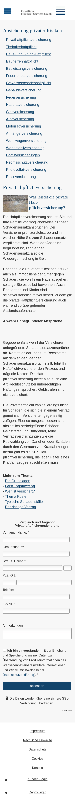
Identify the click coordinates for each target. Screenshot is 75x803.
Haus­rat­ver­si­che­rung (22, 105)
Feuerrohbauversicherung (26, 76)
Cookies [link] (37, 758)
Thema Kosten (16, 497)
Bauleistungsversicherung (26, 69)
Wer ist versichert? (20, 491)
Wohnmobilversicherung (25, 148)
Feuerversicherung (21, 97)
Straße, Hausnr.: (14, 561)
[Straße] (32, 568)
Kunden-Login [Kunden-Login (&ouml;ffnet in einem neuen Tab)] (38, 779)
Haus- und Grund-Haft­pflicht (28, 54)
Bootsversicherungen (23, 155)
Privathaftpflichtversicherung (28, 40)
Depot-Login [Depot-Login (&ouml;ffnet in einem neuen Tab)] (37, 792)
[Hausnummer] (67, 568)
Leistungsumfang (20, 486)
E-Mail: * (9, 604)
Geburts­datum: (13, 547)
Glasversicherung (20, 112)
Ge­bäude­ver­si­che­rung (23, 90)
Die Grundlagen (17, 481)
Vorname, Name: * (16, 532)
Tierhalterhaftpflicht (21, 47)
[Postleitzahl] (9, 582)
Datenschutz (37, 749)
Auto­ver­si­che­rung (20, 119)
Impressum (37, 731)
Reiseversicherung (21, 177)
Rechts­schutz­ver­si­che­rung (27, 162)
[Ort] (44, 582)
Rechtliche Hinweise (37, 740)
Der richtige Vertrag (20, 507)
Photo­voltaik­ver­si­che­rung (26, 170)
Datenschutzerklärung (18, 675)
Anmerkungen (13, 625)
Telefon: (8, 590)
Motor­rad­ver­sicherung (23, 126)
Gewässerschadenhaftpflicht (28, 83)
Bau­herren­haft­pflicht (22, 61)
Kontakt (37, 768)
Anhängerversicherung (24, 133)
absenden (37, 686)
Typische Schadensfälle (24, 502)
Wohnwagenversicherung (26, 141)
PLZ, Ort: (9, 575)
